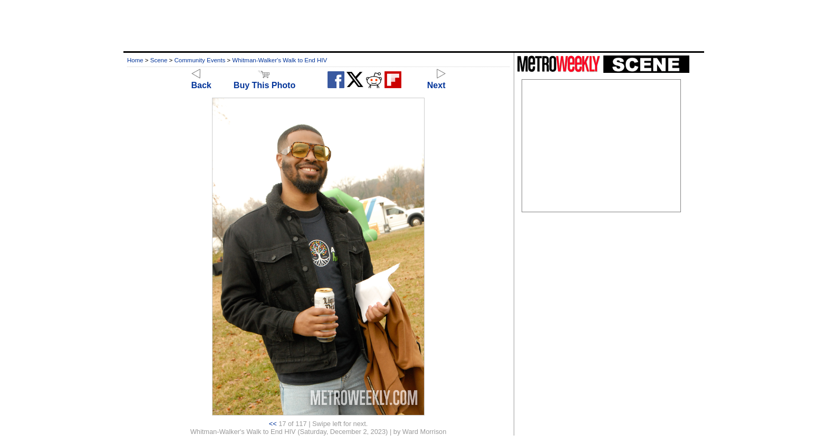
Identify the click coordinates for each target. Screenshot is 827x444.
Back (201, 80)
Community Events (200, 60)
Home (135, 60)
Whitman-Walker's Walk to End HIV (279, 60)
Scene (159, 60)
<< (273, 424)
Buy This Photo (264, 80)
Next (436, 80)
